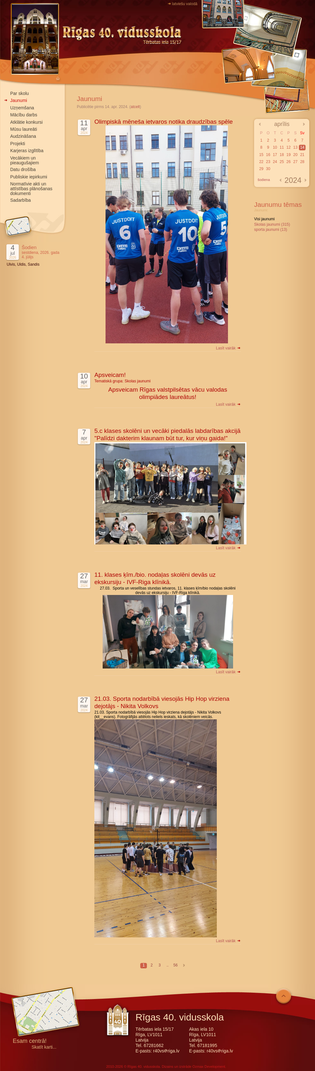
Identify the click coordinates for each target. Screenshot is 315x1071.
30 (268, 169)
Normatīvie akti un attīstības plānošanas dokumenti (31, 188)
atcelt (135, 107)
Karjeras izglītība (26, 150)
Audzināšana (23, 136)
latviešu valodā (184, 4)
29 (261, 169)
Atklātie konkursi (26, 122)
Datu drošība (23, 169)
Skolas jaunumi (137, 381)
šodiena (264, 180)
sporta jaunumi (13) (270, 229)
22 (261, 162)
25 (282, 162)
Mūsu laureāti (23, 129)
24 (275, 162)
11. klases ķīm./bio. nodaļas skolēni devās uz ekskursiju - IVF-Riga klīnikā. (155, 578)
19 (288, 154)
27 (295, 162)
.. (167, 965)
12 (288, 147)
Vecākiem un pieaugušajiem (24, 160)
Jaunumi (18, 100)
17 (275, 154)
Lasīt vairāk (228, 348)
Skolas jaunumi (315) (272, 224)
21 (302, 154)
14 (302, 147)
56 (175, 965)
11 (282, 147)
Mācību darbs (23, 114)
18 (282, 154)
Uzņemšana (22, 107)
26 (288, 162)
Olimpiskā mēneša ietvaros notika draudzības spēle (163, 121)
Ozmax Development (208, 1066)
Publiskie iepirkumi (28, 176)
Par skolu (19, 93)
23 (268, 162)
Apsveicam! (110, 374)
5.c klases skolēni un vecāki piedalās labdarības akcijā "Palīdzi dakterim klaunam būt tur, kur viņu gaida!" (167, 434)
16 (268, 154)
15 (261, 154)
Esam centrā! (30, 1041)
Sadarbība (20, 200)
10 (275, 147)
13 (295, 147)
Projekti (17, 143)
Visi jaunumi (264, 219)
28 (302, 162)
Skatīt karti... (44, 1047)
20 (295, 154)
